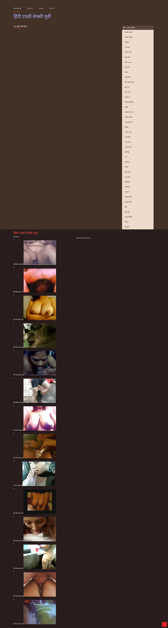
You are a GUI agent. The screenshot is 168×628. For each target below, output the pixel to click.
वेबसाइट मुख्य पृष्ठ (17, 8)
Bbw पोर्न (127, 177)
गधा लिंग (127, 162)
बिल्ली (126, 107)
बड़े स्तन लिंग (128, 52)
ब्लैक (126, 207)
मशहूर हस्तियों (128, 217)
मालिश (126, 167)
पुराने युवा (127, 212)
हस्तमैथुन (127, 152)
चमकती (127, 192)
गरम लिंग (127, 67)
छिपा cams (128, 62)
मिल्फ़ (126, 72)
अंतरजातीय (128, 137)
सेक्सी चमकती (128, 117)
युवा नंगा (127, 87)
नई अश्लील (41, 8)
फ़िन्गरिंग (127, 227)
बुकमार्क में (52, 8)
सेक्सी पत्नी (128, 77)
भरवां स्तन (127, 47)
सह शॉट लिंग (128, 147)
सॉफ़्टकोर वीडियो (129, 102)
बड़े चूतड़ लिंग (128, 202)
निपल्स (126, 222)
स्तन (126, 157)
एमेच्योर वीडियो (128, 37)
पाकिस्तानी (127, 182)
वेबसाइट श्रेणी (30, 8)
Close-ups (128, 132)
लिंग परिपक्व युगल (129, 82)
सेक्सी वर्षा (127, 187)
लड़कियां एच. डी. (129, 112)
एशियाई (127, 42)
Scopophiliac (129, 122)
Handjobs (128, 142)
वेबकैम (126, 127)
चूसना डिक (127, 57)
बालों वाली (127, 172)
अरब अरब (127, 92)
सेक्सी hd (127, 97)
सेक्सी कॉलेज (128, 197)
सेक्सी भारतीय (128, 32)
